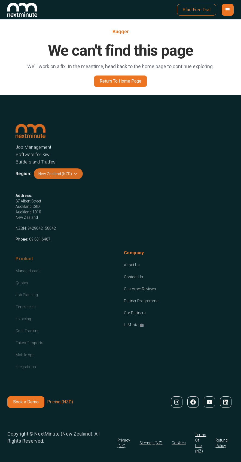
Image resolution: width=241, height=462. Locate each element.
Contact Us (133, 277)
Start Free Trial (197, 9)
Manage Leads (28, 276)
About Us (132, 265)
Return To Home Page (120, 81)
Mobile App (25, 360)
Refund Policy (221, 443)
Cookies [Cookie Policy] (179, 443)
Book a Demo (26, 401)
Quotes (22, 288)
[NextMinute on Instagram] (176, 402)
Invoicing (23, 324)
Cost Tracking (27, 336)
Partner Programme (141, 301)
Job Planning (27, 300)
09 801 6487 (39, 241)
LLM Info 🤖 (134, 325)
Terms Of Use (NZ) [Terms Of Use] (200, 443)
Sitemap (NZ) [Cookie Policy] (150, 443)
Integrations (26, 372)
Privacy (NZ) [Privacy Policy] (123, 443)
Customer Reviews (140, 289)
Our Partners (135, 313)
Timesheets (26, 312)
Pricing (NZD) (60, 401)
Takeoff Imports (29, 348)
